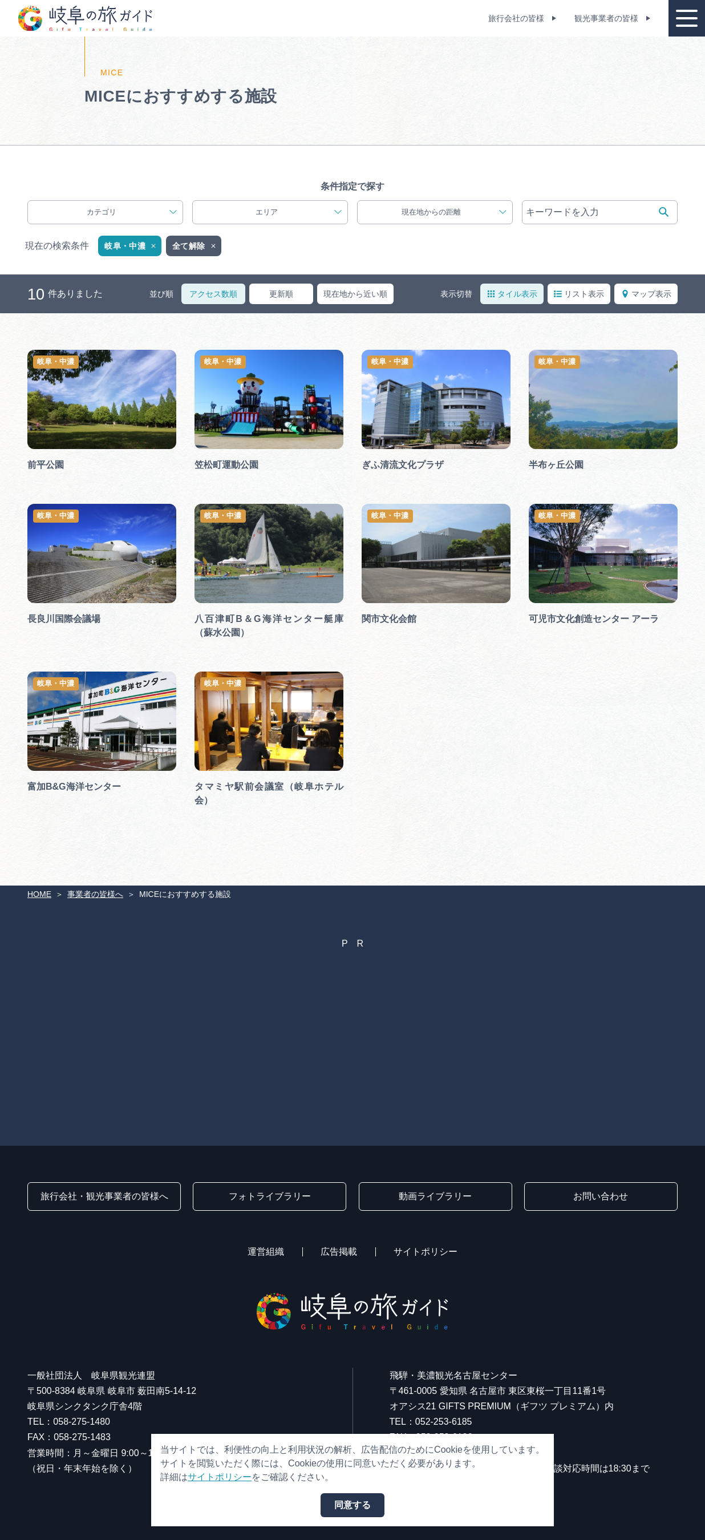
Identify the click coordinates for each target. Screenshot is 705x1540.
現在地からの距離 (454, 212)
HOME (39, 894)
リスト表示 (579, 293)
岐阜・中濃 (130, 246)
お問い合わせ (600, 1196)
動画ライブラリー (435, 1196)
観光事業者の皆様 (606, 18)
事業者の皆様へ (95, 894)
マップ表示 (646, 293)
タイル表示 (512, 293)
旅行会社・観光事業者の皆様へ (104, 1196)
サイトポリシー (425, 1251)
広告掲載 (339, 1251)
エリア (299, 212)
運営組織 (266, 1251)
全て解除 (194, 246)
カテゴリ (132, 212)
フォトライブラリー (270, 1196)
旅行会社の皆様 (516, 18)
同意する (352, 1505)
